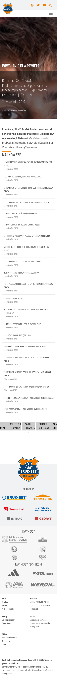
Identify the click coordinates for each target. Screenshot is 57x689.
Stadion (5, 602)
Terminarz (34, 608)
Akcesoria (6, 641)
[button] (50, 5)
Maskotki (5, 644)
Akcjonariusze (8, 608)
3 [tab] (28, 432)
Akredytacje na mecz (38, 619)
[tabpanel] (28, 426)
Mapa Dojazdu (7, 623)
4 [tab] (32, 432)
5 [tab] (37, 432)
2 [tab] (24, 432)
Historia (5, 605)
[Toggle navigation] (51, 13)
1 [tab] (20, 432)
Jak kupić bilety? (8, 619)
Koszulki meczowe (9, 637)
